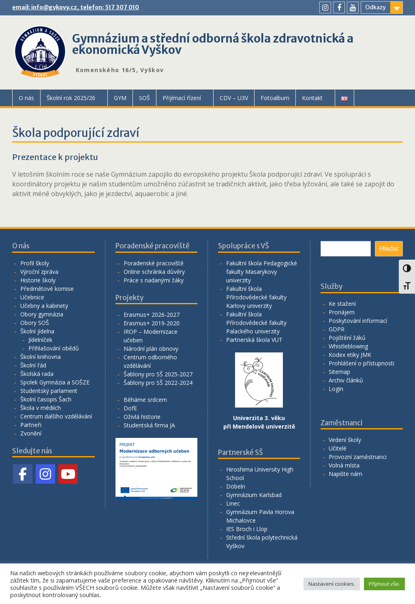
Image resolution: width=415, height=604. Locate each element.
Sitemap (339, 372)
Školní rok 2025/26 (71, 98)
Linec (233, 503)
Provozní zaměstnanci (358, 457)
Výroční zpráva (39, 271)
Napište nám (345, 474)
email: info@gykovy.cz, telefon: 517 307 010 (75, 7)
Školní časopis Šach (45, 399)
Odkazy (375, 7)
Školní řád (33, 365)
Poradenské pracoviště (154, 263)
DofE (130, 408)
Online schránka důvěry (154, 271)
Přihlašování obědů (53, 348)
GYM (120, 98)
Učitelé (338, 448)
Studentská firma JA (149, 425)
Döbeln (235, 486)
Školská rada (36, 374)
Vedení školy (345, 440)
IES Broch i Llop (246, 529)
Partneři (30, 425)
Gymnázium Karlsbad (254, 495)
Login (336, 389)
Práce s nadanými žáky (154, 280)
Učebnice (32, 297)
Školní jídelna (37, 331)
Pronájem (342, 312)
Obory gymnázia (41, 314)
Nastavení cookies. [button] (331, 583)
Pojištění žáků (347, 337)
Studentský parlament (48, 391)
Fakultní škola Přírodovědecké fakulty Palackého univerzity (256, 322)
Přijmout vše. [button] (384, 583)
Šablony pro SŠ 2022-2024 (158, 382)
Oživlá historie (142, 416)
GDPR (336, 329)
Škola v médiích (40, 408)
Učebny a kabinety (44, 305)
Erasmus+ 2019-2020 (152, 323)
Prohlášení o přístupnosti (361, 363)
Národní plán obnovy (151, 348)
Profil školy (34, 263)
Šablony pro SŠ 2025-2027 (158, 374)
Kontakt (312, 98)
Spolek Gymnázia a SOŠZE (55, 382)
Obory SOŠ (34, 323)
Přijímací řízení (182, 98)
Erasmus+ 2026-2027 (152, 314)
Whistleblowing (348, 346)
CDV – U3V (234, 98)
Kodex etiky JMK (350, 355)
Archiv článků (346, 380)
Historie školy (38, 280)
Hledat (388, 248)
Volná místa (344, 465)
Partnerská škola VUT (254, 340)
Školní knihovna (40, 357)
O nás (26, 98)
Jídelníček (40, 340)
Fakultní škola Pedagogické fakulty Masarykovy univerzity (261, 271)
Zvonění (30, 433)
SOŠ (144, 98)
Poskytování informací (358, 320)
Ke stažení (342, 303)
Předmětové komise (47, 288)
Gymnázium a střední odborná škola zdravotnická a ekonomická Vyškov (212, 44)
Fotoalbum (275, 98)
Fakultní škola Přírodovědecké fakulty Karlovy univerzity (256, 297)
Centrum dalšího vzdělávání (56, 416)
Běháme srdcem (145, 399)
